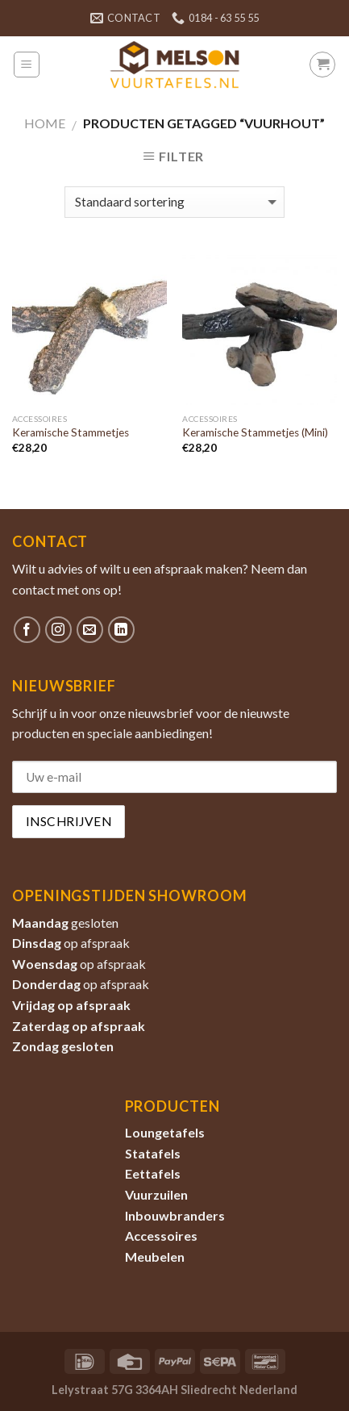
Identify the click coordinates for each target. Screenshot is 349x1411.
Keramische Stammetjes (70, 432)
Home (44, 123)
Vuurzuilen (156, 1194)
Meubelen (155, 1256)
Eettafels (153, 1173)
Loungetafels (165, 1132)
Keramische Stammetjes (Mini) (255, 432)
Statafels (153, 1153)
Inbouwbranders (175, 1215)
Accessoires (161, 1235)
